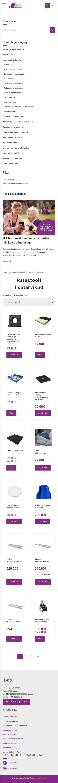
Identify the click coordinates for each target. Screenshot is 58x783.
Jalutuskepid (9, 97)
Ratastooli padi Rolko (14, 451)
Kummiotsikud (10, 102)
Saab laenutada (9, 180)
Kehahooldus (8, 55)
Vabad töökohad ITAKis (12, 752)
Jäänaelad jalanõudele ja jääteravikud (19, 107)
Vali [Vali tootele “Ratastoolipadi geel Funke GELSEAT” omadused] (11, 413)
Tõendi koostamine (10, 717)
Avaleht (6, 272)
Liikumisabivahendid (12, 60)
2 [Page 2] (26, 656)
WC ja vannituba (10, 143)
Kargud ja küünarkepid (13, 93)
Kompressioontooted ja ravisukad (18, 122)
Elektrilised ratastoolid (13, 69)
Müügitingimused (10, 743)
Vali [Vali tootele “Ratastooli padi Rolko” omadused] (11, 468)
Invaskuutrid (9, 79)
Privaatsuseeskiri (9, 734)
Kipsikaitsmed (10, 111)
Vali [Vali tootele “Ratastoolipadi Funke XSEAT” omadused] (40, 355)
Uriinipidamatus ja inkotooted (16, 148)
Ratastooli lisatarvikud (14, 74)
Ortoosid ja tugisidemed (13, 116)
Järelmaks (7, 748)
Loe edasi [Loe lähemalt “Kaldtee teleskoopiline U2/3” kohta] (14, 582)
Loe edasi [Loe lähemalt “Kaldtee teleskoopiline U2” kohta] (14, 639)
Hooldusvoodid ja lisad (13, 137)
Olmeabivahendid (10, 164)
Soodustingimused (10, 721)
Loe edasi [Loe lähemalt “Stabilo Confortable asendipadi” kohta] (42, 521)
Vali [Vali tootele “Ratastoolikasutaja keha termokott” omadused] (40, 639)
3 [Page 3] (32, 656)
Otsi (52, 30)
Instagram (13, 768)
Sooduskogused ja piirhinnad (15, 725)
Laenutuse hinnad (10, 730)
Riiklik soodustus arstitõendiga (15, 184)
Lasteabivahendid (11, 153)
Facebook (13, 763)
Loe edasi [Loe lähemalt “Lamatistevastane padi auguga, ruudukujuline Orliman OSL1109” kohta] (14, 355)
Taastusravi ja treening (13, 127)
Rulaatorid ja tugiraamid (13, 88)
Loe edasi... (7, 261)
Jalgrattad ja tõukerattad (14, 83)
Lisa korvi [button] (42, 413)
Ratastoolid (9, 65)
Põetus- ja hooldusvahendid (15, 132)
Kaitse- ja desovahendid (13, 50)
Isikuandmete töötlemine (13, 739)
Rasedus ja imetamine (12, 158)
